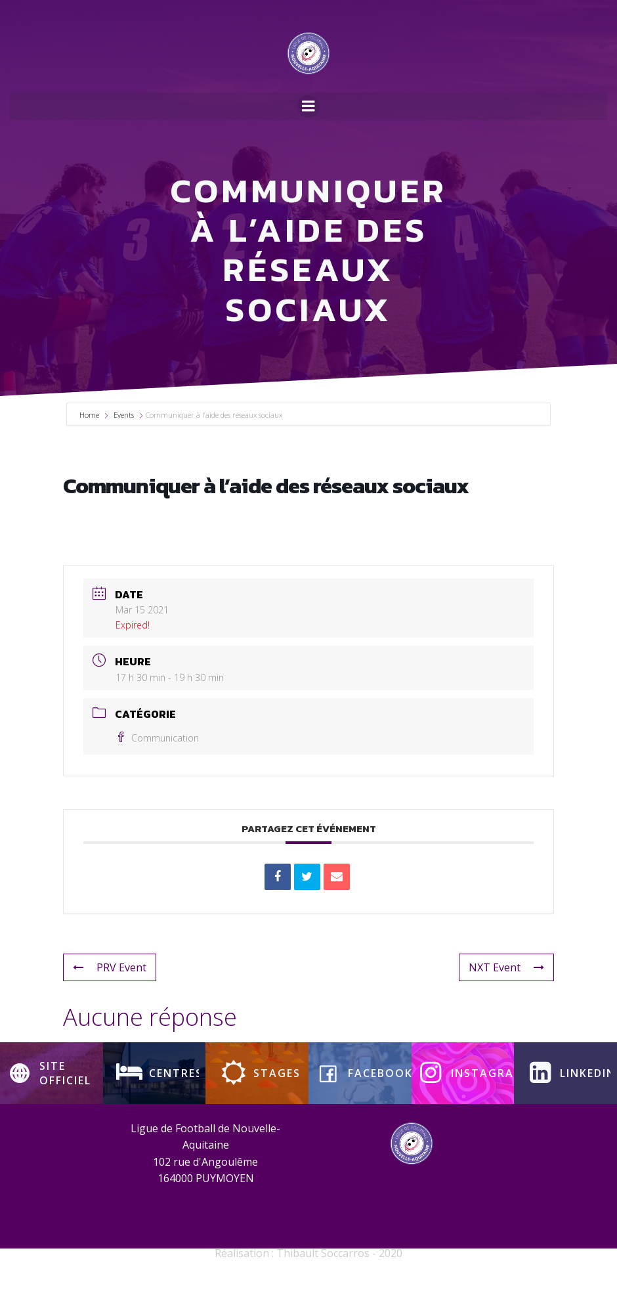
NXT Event (506, 999)
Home (90, 447)
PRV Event (109, 999)
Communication (157, 770)
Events (124, 447)
